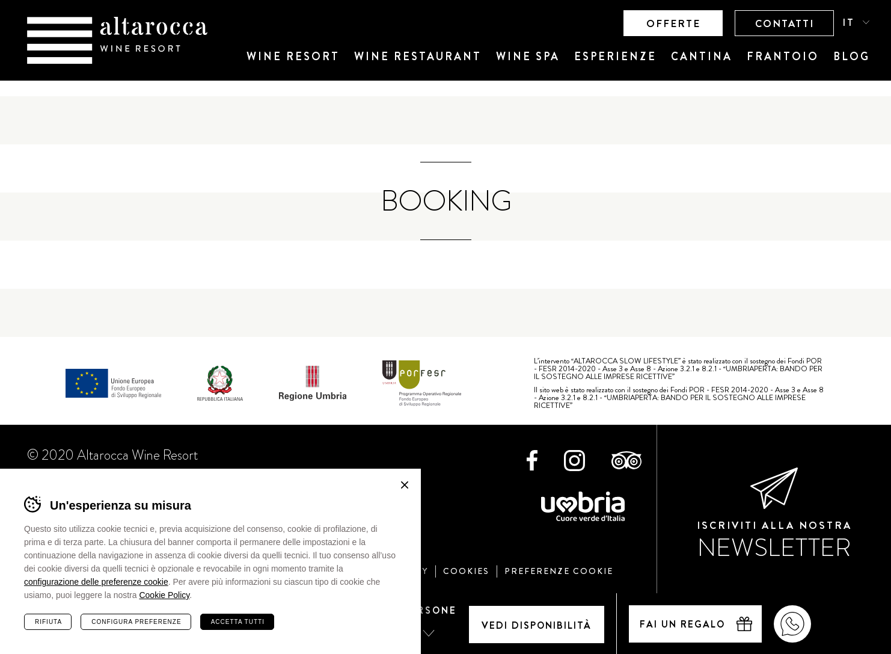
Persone (430, 610)
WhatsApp (792, 624)
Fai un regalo (682, 624)
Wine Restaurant (418, 56)
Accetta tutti (238, 622)
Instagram (574, 460)
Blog (851, 56)
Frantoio (783, 56)
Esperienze (615, 56)
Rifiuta (48, 622)
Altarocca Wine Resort (117, 40)
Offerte (673, 23)
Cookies (466, 571)
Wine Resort (293, 56)
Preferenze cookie (558, 571)
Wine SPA (528, 56)
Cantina (701, 56)
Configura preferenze (136, 622)
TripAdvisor (626, 460)
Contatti (784, 23)
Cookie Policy (164, 595)
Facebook (532, 460)
